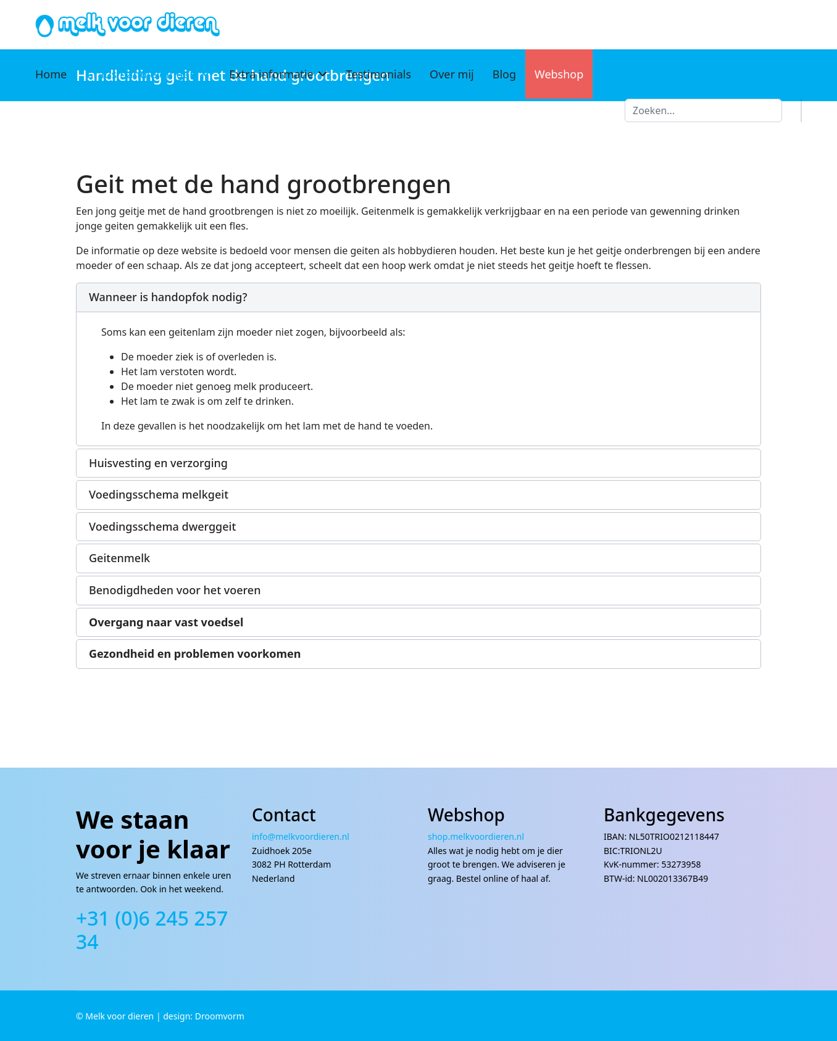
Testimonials (379, 74)
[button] (418, 297)
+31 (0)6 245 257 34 (152, 930)
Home (51, 74)
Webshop (559, 74)
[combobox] (703, 110)
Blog (504, 74)
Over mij (452, 74)
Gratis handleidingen (140, 74)
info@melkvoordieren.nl (302, 836)
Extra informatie (271, 74)
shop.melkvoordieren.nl (476, 836)
